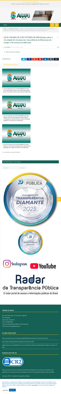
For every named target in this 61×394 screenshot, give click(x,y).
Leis (58, 49)
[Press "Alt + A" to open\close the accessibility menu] (59, 199)
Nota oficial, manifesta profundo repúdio (12, 344)
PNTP (9, 378)
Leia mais (34, 385)
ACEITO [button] (12, 390)
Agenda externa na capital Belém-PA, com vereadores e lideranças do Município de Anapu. (25, 347)
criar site (12, 372)
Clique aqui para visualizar (13, 54)
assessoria (42, 372)
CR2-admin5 (7, 49)
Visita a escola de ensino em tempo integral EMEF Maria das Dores (30, 4)
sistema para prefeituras (23, 372)
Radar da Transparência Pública (21, 378)
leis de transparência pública (37, 374)
